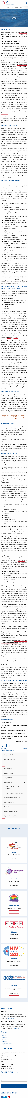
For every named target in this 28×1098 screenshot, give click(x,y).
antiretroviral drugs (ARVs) (9, 36)
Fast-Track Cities (7, 1043)
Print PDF (5, 746)
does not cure (9, 117)
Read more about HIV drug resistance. (14, 411)
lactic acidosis (14, 332)
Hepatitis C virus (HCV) (12, 241)
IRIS (12, 606)
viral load (14, 95)
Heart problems (8, 298)
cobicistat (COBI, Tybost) (11, 43)
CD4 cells (20, 97)
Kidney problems (9, 304)
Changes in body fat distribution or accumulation (14, 641)
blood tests (21, 561)
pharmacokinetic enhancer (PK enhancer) (14, 65)
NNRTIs (16, 338)
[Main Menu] (26, 3)
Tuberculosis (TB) (9, 220)
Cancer (6, 207)
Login (7, 7)
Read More (11, 1018)
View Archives (14, 885)
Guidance (4, 1039)
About (4, 1035)
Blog (12, 7)
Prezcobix (24, 748)
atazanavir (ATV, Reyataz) (11, 41)
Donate (16, 7)
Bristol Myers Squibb (17, 50)
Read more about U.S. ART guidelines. (14, 160)
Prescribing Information (18, 730)
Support (4, 1041)
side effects (11, 458)
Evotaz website (10, 722)
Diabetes (6, 306)
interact (11, 683)
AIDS (25, 117)
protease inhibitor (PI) (20, 55)
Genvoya (3, 748)
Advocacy (4, 1045)
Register (14, 858)
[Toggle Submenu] (24, 768)
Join (21, 7)
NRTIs (9, 338)
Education (5, 1037)
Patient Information (15, 733)
